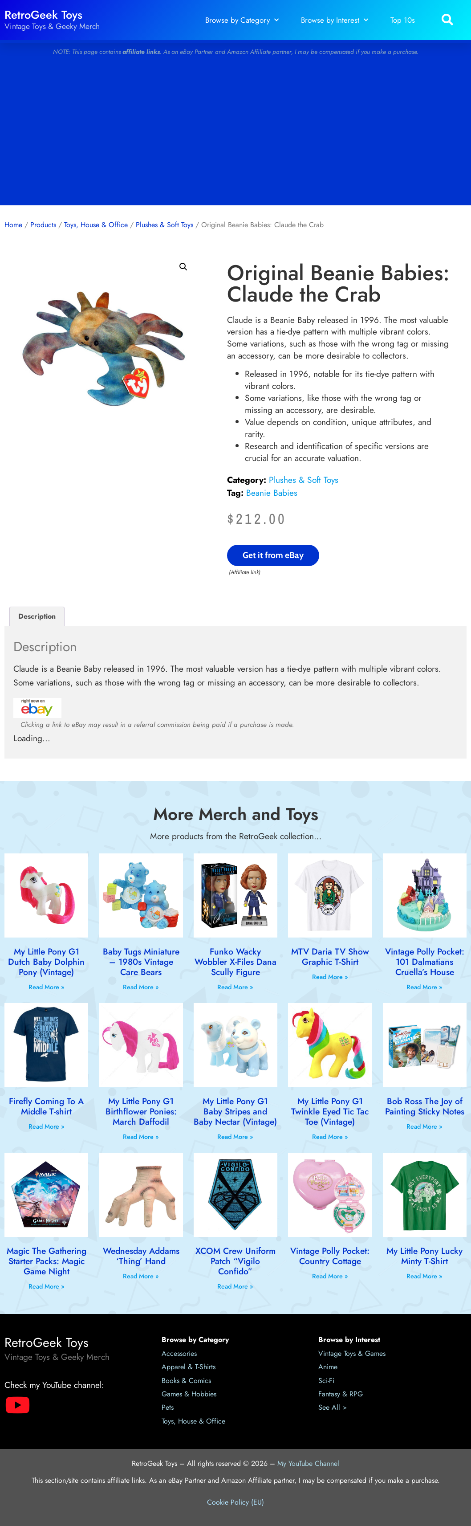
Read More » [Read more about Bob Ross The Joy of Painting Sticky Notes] (424, 1126)
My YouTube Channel (308, 1463)
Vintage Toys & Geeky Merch (52, 26)
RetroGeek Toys (43, 15)
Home (13, 225)
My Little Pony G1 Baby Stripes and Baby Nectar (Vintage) (235, 1111)
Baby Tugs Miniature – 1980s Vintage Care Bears (141, 961)
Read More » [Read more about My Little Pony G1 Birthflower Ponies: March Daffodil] (141, 1136)
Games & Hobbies (189, 1394)
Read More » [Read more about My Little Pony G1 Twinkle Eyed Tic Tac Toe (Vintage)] (330, 1136)
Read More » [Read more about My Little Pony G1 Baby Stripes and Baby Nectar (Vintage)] (235, 1136)
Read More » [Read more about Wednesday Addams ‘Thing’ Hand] (141, 1276)
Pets (168, 1407)
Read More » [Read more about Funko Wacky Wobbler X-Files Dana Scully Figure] (235, 987)
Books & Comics (186, 1380)
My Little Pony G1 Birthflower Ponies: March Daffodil (141, 1111)
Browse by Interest (334, 20)
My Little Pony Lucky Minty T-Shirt (424, 1255)
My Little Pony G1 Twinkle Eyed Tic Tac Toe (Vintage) (330, 1111)
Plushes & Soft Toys (164, 225)
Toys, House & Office (96, 225)
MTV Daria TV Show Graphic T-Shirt (330, 956)
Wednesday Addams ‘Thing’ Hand (141, 1255)
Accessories (179, 1353)
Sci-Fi (326, 1380)
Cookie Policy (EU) (235, 1502)
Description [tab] (37, 616)
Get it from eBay (273, 555)
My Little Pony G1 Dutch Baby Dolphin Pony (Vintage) (46, 961)
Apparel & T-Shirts (188, 1367)
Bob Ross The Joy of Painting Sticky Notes (424, 1106)
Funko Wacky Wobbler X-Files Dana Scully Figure (235, 961)
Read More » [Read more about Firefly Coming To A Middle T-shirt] (46, 1126)
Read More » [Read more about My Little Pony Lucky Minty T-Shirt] (424, 1276)
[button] (447, 20)
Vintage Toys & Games (352, 1353)
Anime (327, 1367)
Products (43, 225)
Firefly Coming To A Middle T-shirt (46, 1106)
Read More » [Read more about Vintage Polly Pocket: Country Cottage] (330, 1276)
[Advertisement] (235, 134)
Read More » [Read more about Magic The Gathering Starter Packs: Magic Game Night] (46, 1286)
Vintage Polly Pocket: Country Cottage (329, 1255)
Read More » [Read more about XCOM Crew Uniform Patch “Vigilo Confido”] (235, 1286)
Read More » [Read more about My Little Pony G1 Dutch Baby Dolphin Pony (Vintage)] (46, 987)
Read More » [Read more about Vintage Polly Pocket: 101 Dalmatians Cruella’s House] (424, 987)
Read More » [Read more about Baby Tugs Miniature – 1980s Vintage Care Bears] (141, 987)
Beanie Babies (271, 492)
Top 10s (402, 20)
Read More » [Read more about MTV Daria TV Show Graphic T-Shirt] (330, 976)
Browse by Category (242, 20)
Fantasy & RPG (340, 1394)
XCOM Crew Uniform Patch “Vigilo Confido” (235, 1260)
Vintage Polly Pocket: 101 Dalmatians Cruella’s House (424, 961)
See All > (332, 1407)
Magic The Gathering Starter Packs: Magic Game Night (46, 1260)
